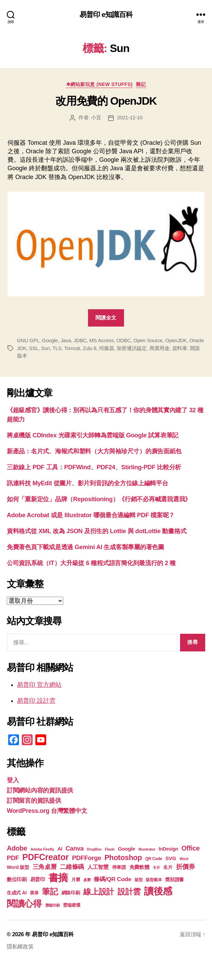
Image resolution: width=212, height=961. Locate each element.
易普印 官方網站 (39, 684)
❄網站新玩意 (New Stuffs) (99, 84)
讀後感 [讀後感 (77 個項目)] (158, 891)
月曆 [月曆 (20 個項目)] (75, 879)
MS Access (101, 340)
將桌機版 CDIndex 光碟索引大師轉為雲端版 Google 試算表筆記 (92, 435)
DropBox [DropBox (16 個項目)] (94, 849)
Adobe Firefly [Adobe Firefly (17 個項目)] (42, 849)
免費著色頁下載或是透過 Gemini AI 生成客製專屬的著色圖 (85, 547)
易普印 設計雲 (36, 700)
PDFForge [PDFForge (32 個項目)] (86, 857)
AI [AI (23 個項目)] (59, 849)
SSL (33, 348)
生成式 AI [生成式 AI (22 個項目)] (16, 892)
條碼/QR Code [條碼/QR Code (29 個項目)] (112, 879)
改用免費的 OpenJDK (105, 101)
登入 (13, 780)
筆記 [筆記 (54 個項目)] (50, 891)
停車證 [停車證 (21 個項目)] (119, 867)
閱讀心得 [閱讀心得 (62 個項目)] (24, 903)
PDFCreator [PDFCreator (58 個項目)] (45, 857)
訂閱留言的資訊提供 (34, 800)
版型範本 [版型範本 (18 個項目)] (154, 879)
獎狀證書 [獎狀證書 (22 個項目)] (174, 879)
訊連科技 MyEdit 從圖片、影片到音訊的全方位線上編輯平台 (87, 483)
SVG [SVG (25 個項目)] (170, 858)
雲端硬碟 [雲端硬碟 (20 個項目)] (71, 905)
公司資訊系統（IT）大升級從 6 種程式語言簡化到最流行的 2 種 (91, 563)
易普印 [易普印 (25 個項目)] (37, 879)
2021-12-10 (129, 117)
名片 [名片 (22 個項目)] (167, 867)
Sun (45, 348)
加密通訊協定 (131, 348)
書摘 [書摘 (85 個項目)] (58, 877)
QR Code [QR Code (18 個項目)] (153, 858)
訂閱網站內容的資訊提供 (40, 790)
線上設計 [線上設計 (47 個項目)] (98, 891)
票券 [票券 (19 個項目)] (34, 893)
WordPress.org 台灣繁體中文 (47, 810)
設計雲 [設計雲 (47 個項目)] (129, 891)
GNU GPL (28, 340)
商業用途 (159, 348)
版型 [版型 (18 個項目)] (138, 879)
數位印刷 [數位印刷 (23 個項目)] (17, 879)
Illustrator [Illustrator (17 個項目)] (146, 849)
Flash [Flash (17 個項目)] (110, 849)
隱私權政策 (20, 946)
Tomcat (72, 348)
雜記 (141, 84)
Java (65, 340)
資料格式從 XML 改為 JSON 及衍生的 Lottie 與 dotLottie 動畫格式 (96, 531)
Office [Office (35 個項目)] (190, 848)
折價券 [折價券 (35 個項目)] (185, 866)
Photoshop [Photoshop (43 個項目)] (123, 857)
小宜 (96, 117)
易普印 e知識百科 (106, 14)
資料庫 (179, 348)
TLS (56, 348)
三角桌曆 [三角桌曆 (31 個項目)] (45, 866)
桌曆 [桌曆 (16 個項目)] (86, 880)
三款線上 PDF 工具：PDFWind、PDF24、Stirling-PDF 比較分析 (94, 467)
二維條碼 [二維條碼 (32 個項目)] (72, 866)
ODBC (124, 340)
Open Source (148, 340)
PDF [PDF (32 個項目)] (13, 857)
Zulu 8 (89, 348)
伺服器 (106, 348)
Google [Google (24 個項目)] (126, 849)
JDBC (80, 340)
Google (50, 340)
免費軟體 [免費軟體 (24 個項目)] (139, 867)
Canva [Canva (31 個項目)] (75, 848)
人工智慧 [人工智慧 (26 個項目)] (98, 867)
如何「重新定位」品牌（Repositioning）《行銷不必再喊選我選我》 (99, 499)
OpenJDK (176, 340)
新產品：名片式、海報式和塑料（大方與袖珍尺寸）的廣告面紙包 (94, 451)
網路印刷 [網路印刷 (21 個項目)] (70, 892)
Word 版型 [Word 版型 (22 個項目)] (18, 867)
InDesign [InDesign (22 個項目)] (168, 849)
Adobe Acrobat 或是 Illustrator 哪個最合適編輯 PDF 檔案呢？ (91, 515)
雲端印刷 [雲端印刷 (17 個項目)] (52, 905)
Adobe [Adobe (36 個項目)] (17, 848)
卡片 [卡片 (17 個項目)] (156, 868)
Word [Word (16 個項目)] (183, 859)
